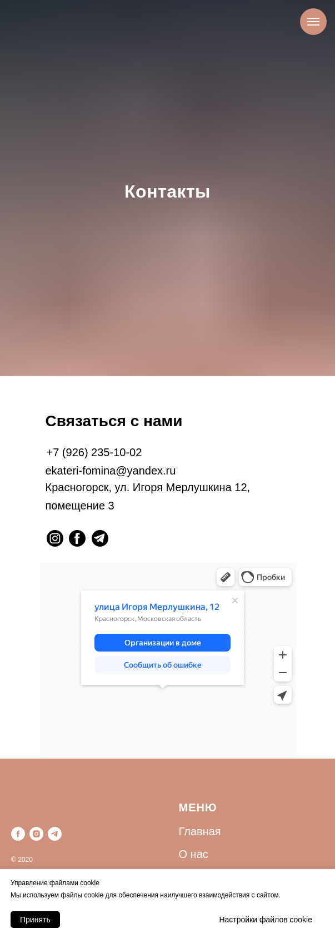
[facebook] (18, 834)
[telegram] (55, 834)
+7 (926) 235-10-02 (94, 452)
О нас (193, 854)
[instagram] (36, 834)
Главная (200, 831)
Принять (35, 919)
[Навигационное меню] (313, 22)
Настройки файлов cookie (265, 919)
